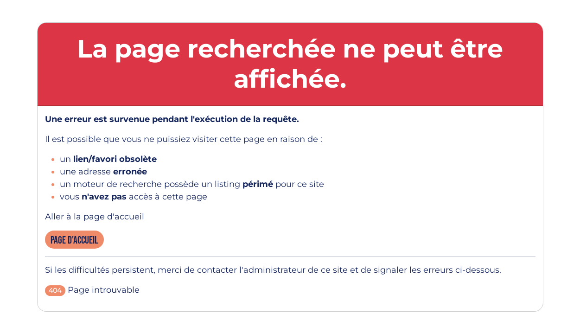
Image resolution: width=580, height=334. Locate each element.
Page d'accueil (74, 240)
